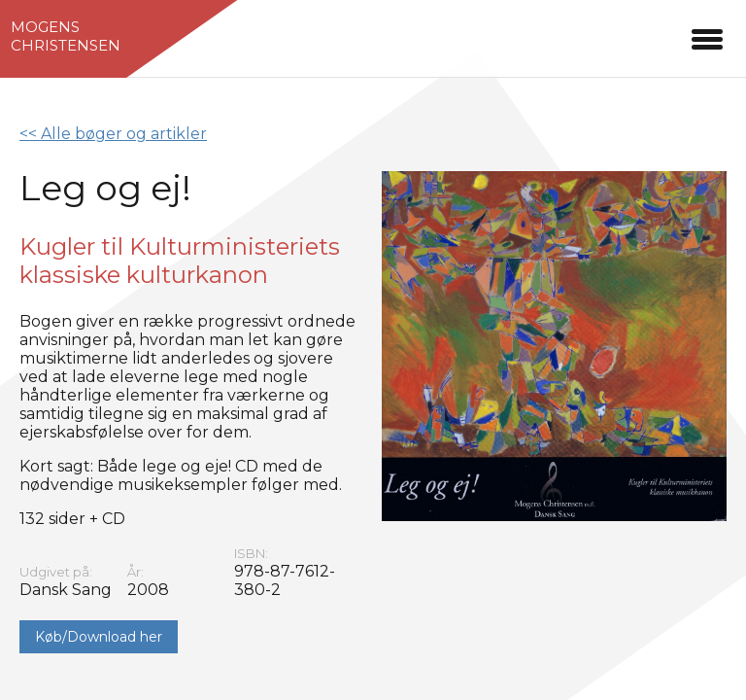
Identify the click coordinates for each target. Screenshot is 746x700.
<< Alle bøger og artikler (113, 133)
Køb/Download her (98, 637)
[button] (707, 36)
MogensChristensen (65, 36)
